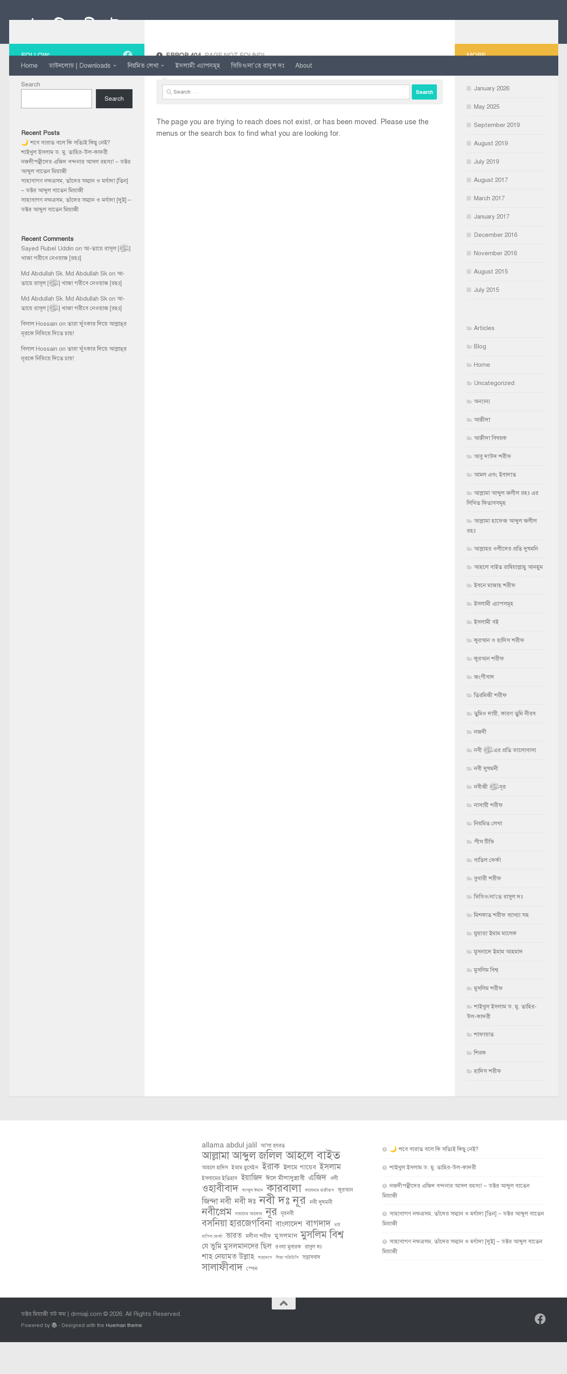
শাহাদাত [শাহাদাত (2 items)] (265, 1289)
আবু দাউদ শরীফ (492, 488)
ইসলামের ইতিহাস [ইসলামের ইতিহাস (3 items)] (219, 1210)
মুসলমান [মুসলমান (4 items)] (286, 1267)
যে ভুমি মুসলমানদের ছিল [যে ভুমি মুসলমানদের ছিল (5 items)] (237, 1277)
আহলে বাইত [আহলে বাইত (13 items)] (313, 1187)
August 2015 (491, 303)
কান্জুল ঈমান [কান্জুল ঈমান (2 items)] (252, 1222)
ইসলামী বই (486, 653)
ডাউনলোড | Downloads (80, 66)
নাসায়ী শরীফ (488, 836)
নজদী (480, 763)
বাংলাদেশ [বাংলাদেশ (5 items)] (289, 1255)
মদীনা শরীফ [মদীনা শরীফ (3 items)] (258, 1268)
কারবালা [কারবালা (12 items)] (284, 1220)
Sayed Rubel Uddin (47, 280)
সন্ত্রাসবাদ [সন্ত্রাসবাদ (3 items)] (311, 1289)
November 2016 (495, 285)
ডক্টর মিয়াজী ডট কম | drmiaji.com (132, 27)
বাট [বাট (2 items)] (337, 1256)
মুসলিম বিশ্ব (486, 1001)
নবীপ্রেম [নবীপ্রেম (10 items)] (217, 1244)
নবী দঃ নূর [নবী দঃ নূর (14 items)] (282, 1232)
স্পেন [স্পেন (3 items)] (251, 1300)
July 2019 (486, 193)
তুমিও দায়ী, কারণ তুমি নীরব (505, 745)
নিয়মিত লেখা (143, 66)
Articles (484, 360)
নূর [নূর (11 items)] (271, 1244)
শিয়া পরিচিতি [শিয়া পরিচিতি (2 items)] (287, 1289)
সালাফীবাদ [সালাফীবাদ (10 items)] (222, 1299)
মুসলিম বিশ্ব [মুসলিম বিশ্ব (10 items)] (322, 1266)
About (303, 66)
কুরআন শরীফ (489, 690)
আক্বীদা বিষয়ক (490, 469)
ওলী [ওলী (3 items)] (334, 1210)
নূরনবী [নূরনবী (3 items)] (287, 1245)
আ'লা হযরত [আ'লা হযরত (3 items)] (273, 1177)
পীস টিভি (484, 873)
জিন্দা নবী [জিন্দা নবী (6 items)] (216, 1233)
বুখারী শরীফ (487, 910)
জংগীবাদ (484, 708)
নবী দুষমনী (486, 800)
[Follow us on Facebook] (127, 87)
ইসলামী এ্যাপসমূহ (197, 66)
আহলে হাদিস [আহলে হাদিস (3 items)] (215, 1199)
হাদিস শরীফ (487, 1102)
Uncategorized (494, 414)
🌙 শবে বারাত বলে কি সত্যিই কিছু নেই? (65, 174)
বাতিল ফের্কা (487, 891)
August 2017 (491, 211)
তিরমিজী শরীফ (490, 727)
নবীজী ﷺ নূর (490, 818)
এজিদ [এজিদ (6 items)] (317, 1209)
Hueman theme (124, 1357)
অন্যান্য (482, 433)
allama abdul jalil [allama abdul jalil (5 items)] (229, 1176)
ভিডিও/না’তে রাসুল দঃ (257, 66)
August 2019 (491, 175)
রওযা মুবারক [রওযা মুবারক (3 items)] (288, 1278)
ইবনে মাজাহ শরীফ (495, 617)
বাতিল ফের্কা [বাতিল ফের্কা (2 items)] (212, 1268)
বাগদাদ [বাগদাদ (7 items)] (318, 1255)
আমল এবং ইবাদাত (495, 506)
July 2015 (486, 321)
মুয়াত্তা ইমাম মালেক (495, 965)
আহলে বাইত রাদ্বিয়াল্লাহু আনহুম (508, 598)
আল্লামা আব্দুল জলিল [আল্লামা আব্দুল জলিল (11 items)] (242, 1187)
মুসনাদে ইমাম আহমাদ (498, 983)
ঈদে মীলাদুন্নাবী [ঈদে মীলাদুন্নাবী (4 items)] (285, 1210)
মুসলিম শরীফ (488, 1020)
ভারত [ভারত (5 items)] (234, 1267)
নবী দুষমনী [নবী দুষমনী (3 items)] (321, 1234)
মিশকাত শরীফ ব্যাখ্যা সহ (501, 946)
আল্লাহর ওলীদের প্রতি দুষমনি (506, 580)
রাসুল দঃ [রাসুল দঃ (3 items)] (313, 1278)
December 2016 (495, 266)
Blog (480, 378)
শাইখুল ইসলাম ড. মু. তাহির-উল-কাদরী (64, 184)
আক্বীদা (482, 451)
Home (29, 66)
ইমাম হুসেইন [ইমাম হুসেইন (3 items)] (245, 1199)
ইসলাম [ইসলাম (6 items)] (330, 1198)
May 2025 (486, 138)
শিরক (480, 1084)
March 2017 (489, 230)
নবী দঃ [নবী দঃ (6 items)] (245, 1233)
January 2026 (491, 120)
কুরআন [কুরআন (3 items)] (345, 1221)
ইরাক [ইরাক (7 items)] (271, 1198)
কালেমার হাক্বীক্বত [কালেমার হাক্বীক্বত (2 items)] (319, 1222)
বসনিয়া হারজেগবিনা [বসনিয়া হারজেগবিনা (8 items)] (237, 1255)
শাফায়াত (484, 1066)
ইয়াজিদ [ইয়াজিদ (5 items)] (251, 1209)
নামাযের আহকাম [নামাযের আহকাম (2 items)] (248, 1245)
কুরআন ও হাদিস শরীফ (499, 672)
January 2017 (491, 248)
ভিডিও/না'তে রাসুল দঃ (498, 928)
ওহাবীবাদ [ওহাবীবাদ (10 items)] (220, 1220)
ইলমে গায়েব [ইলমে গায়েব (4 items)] (299, 1199)
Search (30, 116)
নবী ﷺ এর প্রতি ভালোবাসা (505, 782)
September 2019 (497, 156)
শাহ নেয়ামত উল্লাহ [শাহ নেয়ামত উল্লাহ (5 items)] (228, 1288)
